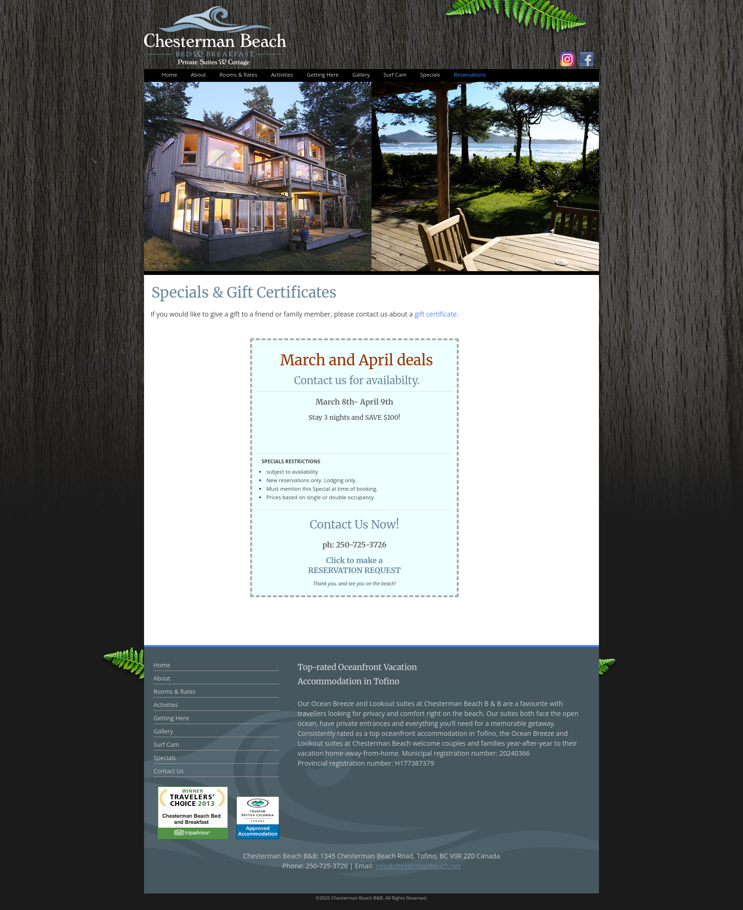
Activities (282, 74)
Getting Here (322, 74)
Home (169, 74)
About (198, 74)
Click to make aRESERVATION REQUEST (354, 565)
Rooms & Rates (238, 74)
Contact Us (169, 771)
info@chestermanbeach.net (418, 865)
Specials (430, 74)
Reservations (470, 74)
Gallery (361, 74)
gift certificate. (437, 313)
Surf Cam (394, 74)
